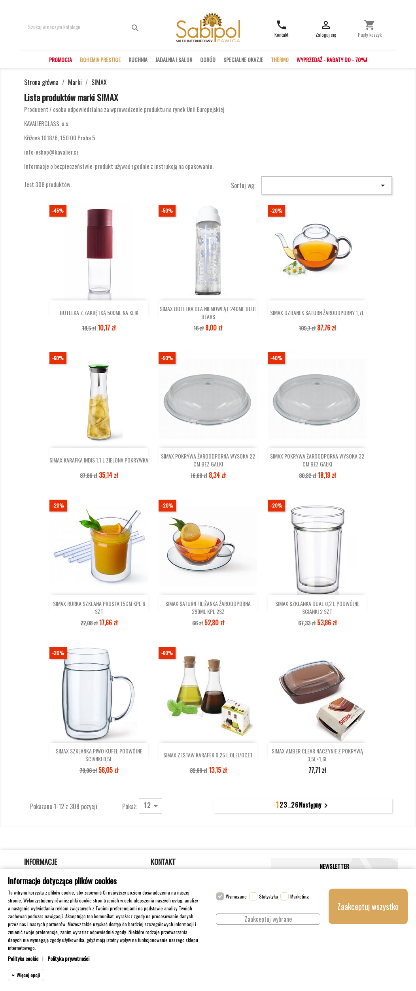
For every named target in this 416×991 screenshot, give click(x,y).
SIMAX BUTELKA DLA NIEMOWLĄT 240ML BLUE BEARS (208, 313)
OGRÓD (208, 59)
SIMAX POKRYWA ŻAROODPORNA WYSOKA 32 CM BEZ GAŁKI (317, 460)
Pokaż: (129, 806)
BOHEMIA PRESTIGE (100, 59)
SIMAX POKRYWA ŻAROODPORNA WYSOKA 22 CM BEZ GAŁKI (208, 460)
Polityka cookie (23, 958)
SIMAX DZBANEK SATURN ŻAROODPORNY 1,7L (317, 312)
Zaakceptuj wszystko (368, 906)
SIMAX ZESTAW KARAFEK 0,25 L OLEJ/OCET (208, 755)
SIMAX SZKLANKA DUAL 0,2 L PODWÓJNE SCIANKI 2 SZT (317, 607)
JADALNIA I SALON (173, 59)
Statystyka (268, 896)
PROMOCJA (60, 59)
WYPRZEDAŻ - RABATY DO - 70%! (332, 59)
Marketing (299, 896)
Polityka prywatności (68, 958)
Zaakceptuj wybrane (268, 919)
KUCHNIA (138, 59)
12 (152, 805)
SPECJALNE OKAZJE (243, 59)
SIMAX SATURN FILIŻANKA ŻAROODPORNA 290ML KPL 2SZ (208, 607)
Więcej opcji (28, 975)
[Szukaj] (83, 27)
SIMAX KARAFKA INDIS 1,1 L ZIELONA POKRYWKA (98, 460)
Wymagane (236, 896)
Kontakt (163, 862)
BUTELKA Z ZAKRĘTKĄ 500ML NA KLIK (99, 312)
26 (295, 805)
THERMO (280, 59)
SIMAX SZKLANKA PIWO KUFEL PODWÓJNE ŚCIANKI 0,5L (99, 755)
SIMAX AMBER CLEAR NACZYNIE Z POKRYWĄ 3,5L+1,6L (317, 755)
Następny (315, 805)
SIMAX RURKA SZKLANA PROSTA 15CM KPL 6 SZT (99, 607)
